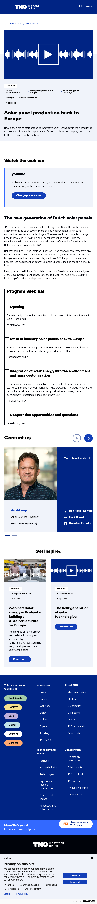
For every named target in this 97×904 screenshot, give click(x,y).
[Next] (88, 438)
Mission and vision (77, 692)
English (8, 858)
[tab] (7, 535)
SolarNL (62, 271)
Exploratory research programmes (47, 785)
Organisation (75, 706)
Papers (43, 726)
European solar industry (41, 227)
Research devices (49, 767)
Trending (44, 733)
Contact (72, 719)
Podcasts (45, 719)
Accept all (75, 875)
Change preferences (28, 195)
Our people (74, 712)
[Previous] (77, 438)
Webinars (45, 706)
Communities (75, 733)
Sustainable (15, 698)
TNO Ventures (75, 781)
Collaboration (73, 750)
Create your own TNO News (79, 823)
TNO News (45, 740)
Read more (20, 660)
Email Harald (76, 517)
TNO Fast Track (75, 774)
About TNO (71, 685)
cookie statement (43, 186)
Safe (11, 716)
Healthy (13, 707)
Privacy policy (21, 894)
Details (7, 894)
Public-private (75, 767)
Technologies (47, 774)
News (43, 692)
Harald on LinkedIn (80, 523)
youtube (18, 174)
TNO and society (76, 726)
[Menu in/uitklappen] (7, 7)
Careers (13, 743)
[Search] (81, 6)
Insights (44, 712)
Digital (12, 725)
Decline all (75, 882)
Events (43, 699)
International (75, 794)
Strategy (72, 699)
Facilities (44, 760)
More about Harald (22, 524)
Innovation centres (78, 787)
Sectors (13, 734)
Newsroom (43, 685)
